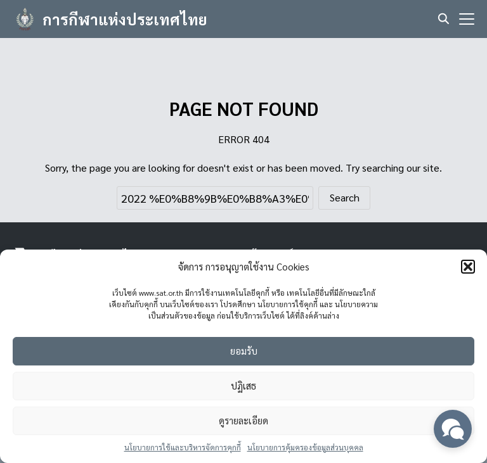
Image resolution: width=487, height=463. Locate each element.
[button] (468, 266)
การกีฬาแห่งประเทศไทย (124, 19)
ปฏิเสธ (243, 385)
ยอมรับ (243, 351)
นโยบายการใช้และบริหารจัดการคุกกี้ (182, 447)
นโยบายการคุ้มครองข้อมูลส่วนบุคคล (305, 447)
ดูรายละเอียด (243, 420)
